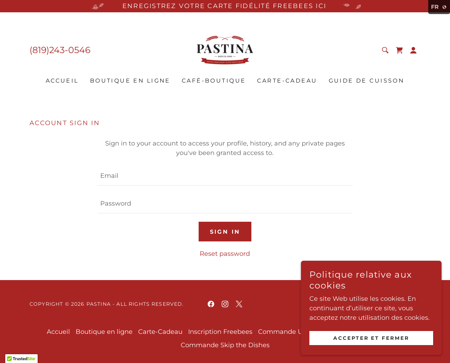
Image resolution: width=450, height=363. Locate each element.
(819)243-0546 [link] (60, 50)
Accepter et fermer (371, 338)
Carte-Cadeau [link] (287, 80)
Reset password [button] (225, 254)
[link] (225, 49)
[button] (413, 50)
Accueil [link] (62, 80)
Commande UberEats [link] (292, 332)
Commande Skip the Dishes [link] (225, 345)
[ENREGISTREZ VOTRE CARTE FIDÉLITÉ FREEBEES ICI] (225, 6)
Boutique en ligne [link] (130, 80)
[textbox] (224, 176)
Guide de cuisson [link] (367, 80)
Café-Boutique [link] (214, 80)
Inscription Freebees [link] (220, 332)
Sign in (225, 231)
